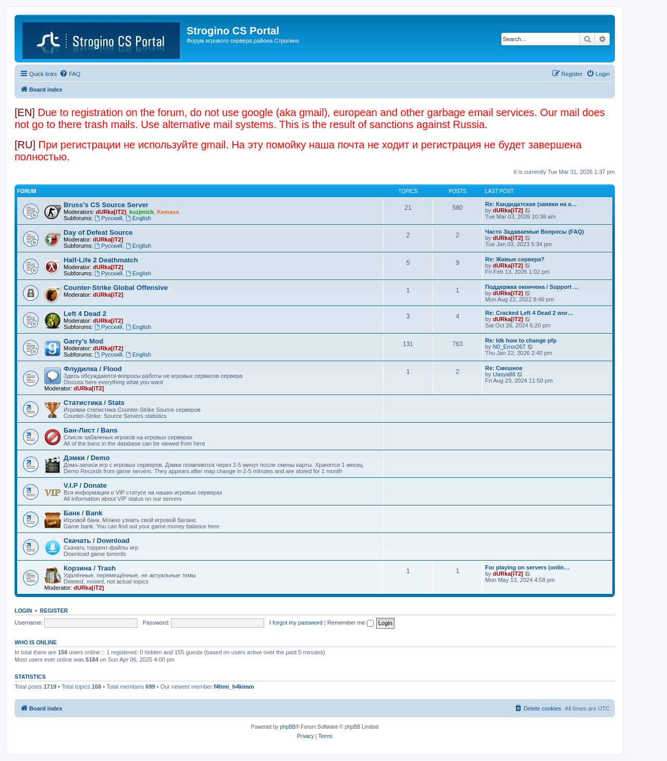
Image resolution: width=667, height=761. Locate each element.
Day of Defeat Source (98, 232)
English (138, 218)
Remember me (350, 622)
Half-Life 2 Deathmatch (101, 260)
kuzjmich (141, 212)
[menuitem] (69, 74)
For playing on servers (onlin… (527, 567)
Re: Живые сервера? (515, 259)
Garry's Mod (83, 341)
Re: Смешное (504, 368)
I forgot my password (296, 622)
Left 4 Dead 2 (85, 314)
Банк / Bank (83, 513)
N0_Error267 (509, 347)
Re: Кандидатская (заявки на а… (531, 204)
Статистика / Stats (94, 403)
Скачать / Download (97, 540)
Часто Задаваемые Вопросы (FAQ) (534, 232)
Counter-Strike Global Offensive (116, 287)
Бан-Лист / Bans (91, 430)
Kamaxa (168, 212)
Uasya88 (504, 374)
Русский (108, 218)
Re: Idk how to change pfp (521, 340)
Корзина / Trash (90, 568)
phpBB (287, 727)
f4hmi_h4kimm (234, 686)
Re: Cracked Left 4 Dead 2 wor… (529, 313)
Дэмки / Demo (87, 458)
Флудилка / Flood (93, 369)
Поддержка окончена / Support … (532, 287)
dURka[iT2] (111, 212)
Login (23, 610)
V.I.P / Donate (85, 485)
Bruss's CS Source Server (106, 205)
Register (54, 610)
